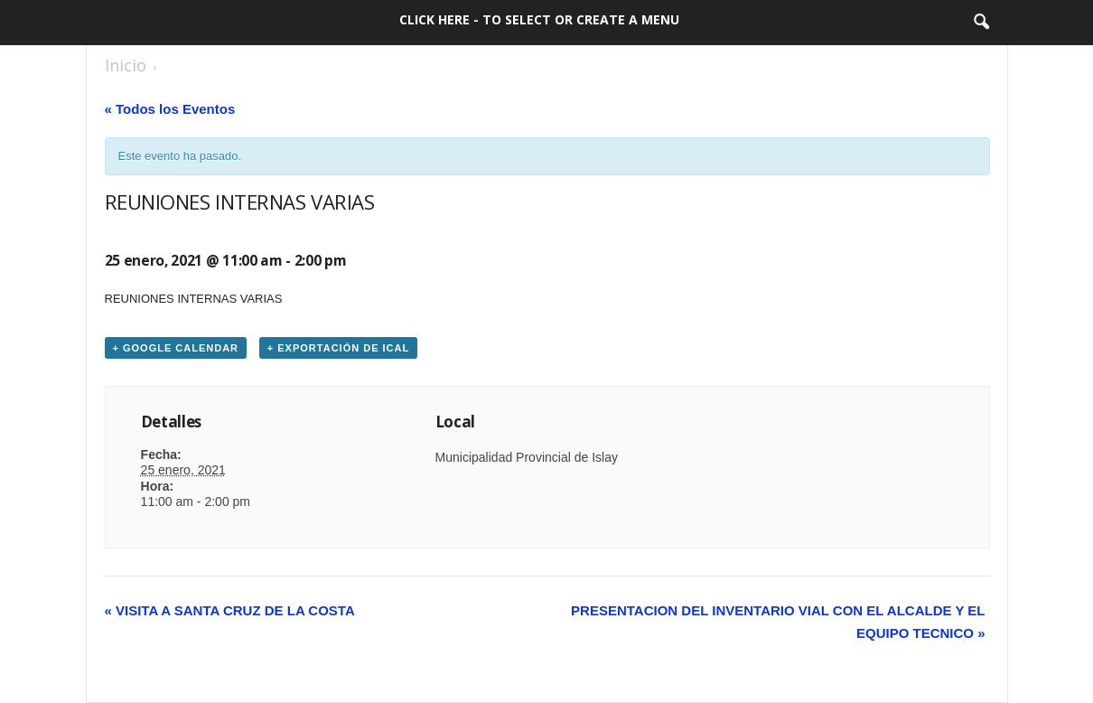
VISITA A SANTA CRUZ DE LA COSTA (230, 610)
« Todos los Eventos (170, 109)
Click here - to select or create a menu (539, 19)
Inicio (125, 65)
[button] (981, 22)
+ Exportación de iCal (338, 347)
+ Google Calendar (176, 347)
